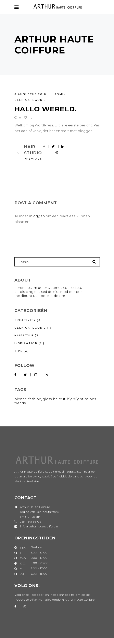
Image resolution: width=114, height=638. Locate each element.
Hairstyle (24, 335)
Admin (60, 94)
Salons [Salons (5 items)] (90, 399)
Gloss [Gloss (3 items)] (47, 399)
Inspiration (26, 343)
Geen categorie (30, 99)
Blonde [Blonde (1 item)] (20, 399)
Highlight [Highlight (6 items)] (75, 399)
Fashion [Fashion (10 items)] (34, 399)
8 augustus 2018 (31, 94)
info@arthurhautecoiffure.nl (39, 526)
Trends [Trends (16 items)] (20, 403)
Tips (18, 350)
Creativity (25, 320)
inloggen (37, 216)
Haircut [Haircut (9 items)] (59, 399)
